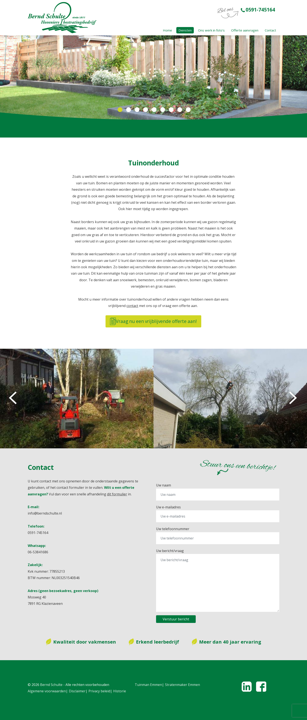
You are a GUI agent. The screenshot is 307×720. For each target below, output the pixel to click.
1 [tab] (119, 110)
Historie (119, 691)
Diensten (185, 30)
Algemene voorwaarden (47, 691)
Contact (270, 30)
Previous (13, 398)
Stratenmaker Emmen (182, 684)
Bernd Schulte (51, 684)
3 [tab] (136, 110)
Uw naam (163, 485)
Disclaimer (77, 691)
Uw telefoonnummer (172, 528)
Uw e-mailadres (168, 507)
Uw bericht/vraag (170, 550)
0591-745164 (258, 9)
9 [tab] (187, 110)
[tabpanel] (153, 77)
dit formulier (117, 494)
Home (167, 30)
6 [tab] (162, 110)
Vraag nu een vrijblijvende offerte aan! (153, 321)
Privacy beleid (99, 691)
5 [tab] (153, 110)
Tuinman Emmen (148, 684)
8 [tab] (179, 110)
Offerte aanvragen (244, 30)
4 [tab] (145, 110)
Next (294, 398)
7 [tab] (170, 110)
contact (132, 305)
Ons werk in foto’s (211, 30)
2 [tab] (128, 110)
